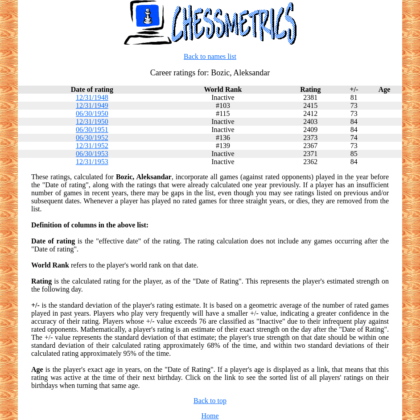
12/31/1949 (92, 105)
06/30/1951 (92, 129)
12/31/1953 (92, 161)
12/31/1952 (92, 145)
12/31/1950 (92, 121)
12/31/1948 (92, 97)
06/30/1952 (92, 137)
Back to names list (210, 56)
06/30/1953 (92, 153)
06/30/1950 (92, 113)
